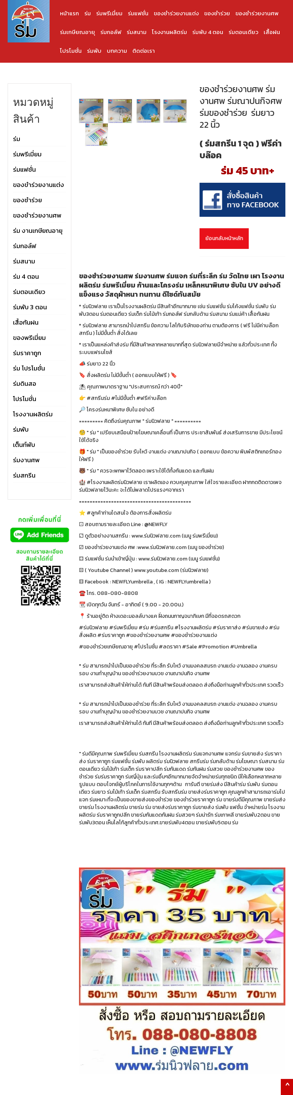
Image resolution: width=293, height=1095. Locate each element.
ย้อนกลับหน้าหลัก (224, 238)
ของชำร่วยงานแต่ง (176, 13)
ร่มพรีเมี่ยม (109, 13)
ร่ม (87, 13)
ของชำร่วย (217, 13)
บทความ (117, 50)
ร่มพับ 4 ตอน (207, 32)
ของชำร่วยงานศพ (257, 13)
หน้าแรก (69, 13)
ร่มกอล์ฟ (110, 32)
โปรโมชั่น (71, 50)
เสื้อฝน (272, 32)
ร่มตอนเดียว (243, 32)
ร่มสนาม (136, 32)
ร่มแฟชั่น (138, 13)
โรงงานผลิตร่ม (169, 32)
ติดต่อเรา (143, 50)
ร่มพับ (94, 50)
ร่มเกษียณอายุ (77, 32)
